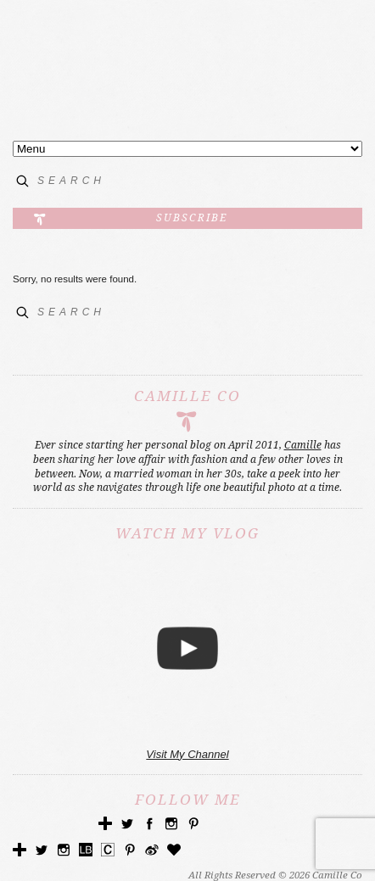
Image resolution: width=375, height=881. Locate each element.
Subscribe (191, 218)
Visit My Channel (187, 754)
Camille (303, 445)
